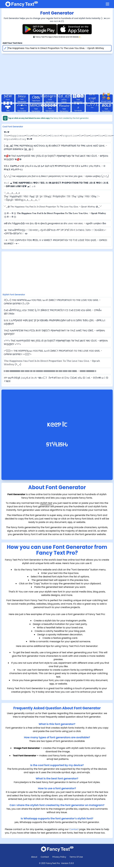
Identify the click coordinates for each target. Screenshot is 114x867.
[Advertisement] (57, 273)
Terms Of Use (76, 856)
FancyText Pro (53, 863)
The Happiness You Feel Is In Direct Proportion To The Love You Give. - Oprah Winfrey (57, 48)
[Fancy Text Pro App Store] (74, 29)
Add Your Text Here (12, 43)
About (34, 856)
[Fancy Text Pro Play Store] (39, 29)
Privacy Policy (59, 856)
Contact (74, 829)
